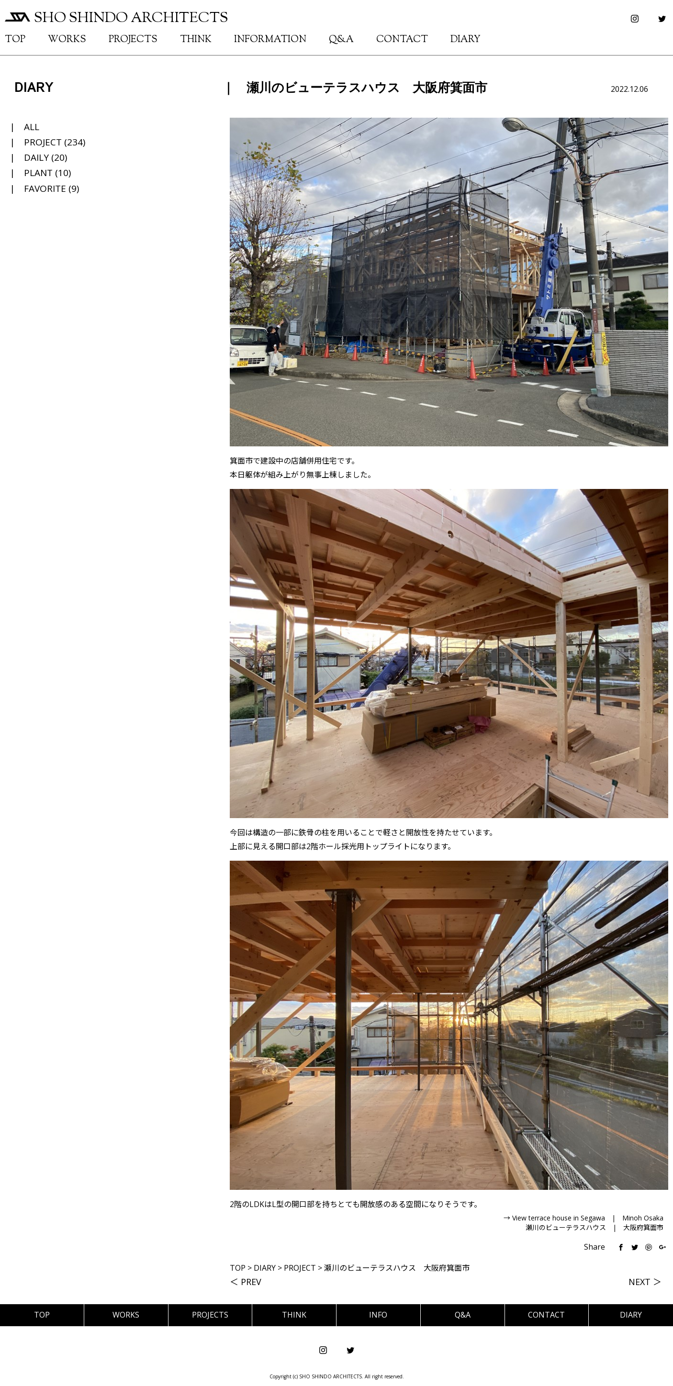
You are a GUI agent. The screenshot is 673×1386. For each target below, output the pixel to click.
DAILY (36, 157)
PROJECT (43, 142)
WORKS (67, 40)
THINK (196, 40)
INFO (378, 1314)
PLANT (38, 172)
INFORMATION (270, 40)
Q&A (341, 40)
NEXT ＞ (645, 1281)
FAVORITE (45, 188)
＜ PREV (245, 1281)
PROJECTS (133, 40)
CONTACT (402, 40)
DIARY (465, 40)
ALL (31, 127)
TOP (15, 40)
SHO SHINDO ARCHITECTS (116, 18)
